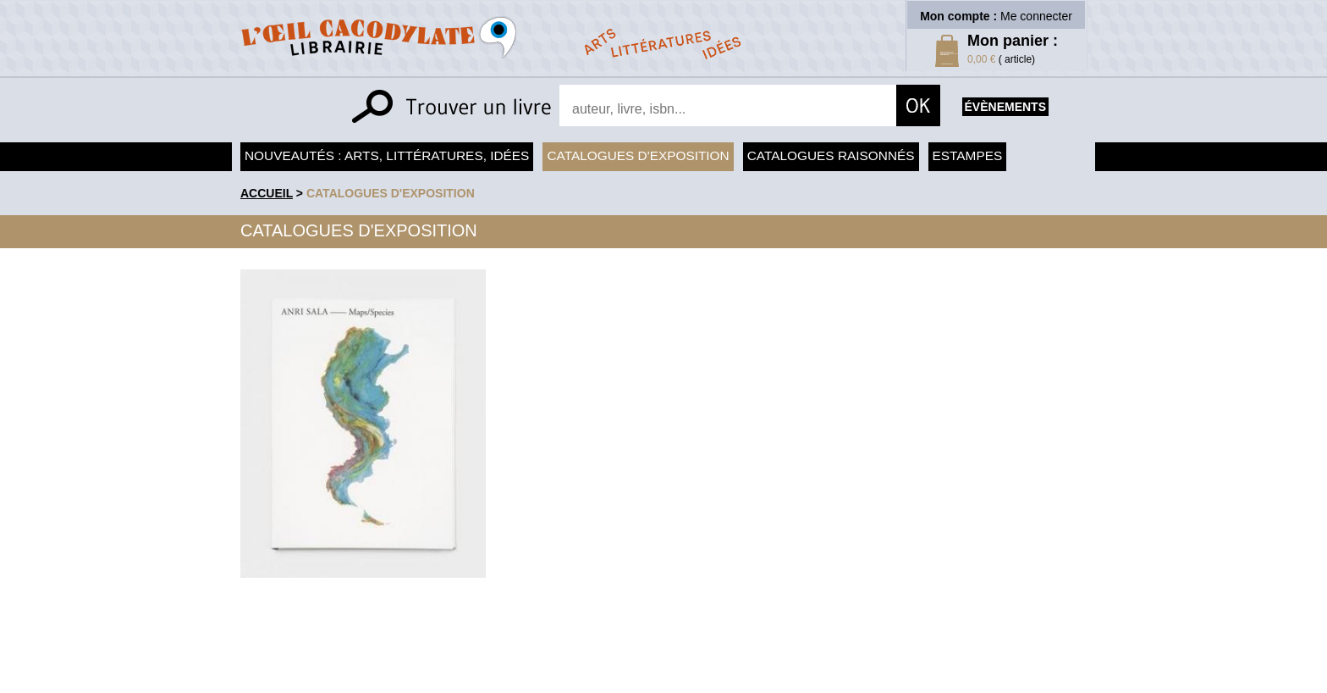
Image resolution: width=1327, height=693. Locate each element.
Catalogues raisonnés (831, 155)
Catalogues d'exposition (638, 155)
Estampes (968, 155)
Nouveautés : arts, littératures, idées (387, 155)
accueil (266, 193)
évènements (1005, 107)
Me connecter (1036, 16)
